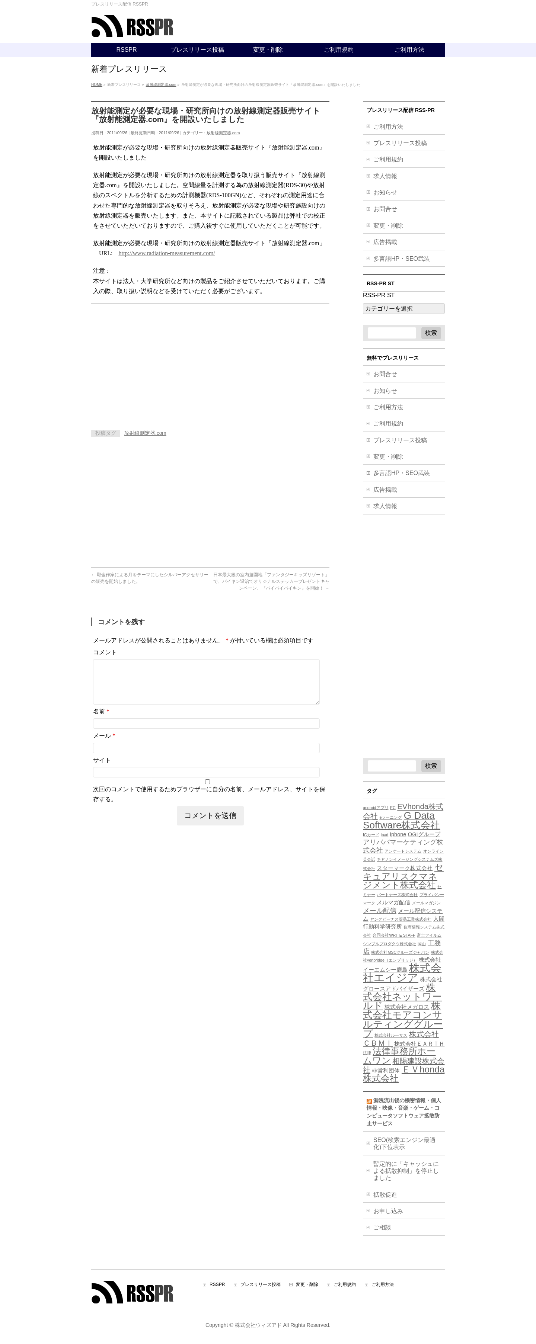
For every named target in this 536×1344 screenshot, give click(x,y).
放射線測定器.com (223, 133)
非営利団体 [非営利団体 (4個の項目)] (386, 1071)
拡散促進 (385, 1194)
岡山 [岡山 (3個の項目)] (422, 944)
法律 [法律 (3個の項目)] (367, 1052)
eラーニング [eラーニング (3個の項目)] (390, 817)
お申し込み (388, 1211)
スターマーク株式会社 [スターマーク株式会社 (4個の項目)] (405, 868)
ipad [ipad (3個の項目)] (384, 835)
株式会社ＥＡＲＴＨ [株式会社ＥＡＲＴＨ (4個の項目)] (419, 1044)
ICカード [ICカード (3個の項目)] (371, 835)
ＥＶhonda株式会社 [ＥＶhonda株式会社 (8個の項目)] (403, 1073)
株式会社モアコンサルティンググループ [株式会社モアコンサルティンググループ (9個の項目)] (403, 1019)
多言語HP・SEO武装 (401, 259)
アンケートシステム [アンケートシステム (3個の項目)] (403, 851)
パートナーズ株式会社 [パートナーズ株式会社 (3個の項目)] (397, 894)
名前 (101, 720)
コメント (105, 652)
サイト (102, 769)
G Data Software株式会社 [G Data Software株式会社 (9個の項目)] (401, 820)
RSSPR (217, 1284)
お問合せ (385, 209)
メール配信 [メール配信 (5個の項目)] (379, 910)
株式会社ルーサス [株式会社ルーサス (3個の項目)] (390, 1035)
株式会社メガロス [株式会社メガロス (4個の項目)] (407, 1007)
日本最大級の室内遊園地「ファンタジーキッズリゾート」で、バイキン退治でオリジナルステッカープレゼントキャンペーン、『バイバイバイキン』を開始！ (271, 581)
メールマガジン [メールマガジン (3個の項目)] (426, 903)
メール (104, 744)
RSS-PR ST (379, 295)
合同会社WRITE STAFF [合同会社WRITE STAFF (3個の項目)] (394, 935)
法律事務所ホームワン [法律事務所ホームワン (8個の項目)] (399, 1055)
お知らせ (385, 192)
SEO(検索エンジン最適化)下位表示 (404, 1143)
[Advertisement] (153, 364)
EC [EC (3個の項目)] (393, 807)
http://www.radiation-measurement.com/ (166, 253)
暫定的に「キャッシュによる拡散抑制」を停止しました (406, 1171)
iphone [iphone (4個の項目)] (398, 834)
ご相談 (382, 1227)
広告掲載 (385, 242)
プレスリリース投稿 (400, 143)
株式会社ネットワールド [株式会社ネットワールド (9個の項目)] (402, 996)
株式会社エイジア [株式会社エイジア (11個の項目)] (402, 973)
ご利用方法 (388, 127)
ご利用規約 (388, 159)
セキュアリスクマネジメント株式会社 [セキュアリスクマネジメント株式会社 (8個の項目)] (403, 876)
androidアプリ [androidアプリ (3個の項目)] (376, 807)
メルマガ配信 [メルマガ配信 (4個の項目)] (393, 902)
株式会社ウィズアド (258, 1325)
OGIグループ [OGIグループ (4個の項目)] (424, 834)
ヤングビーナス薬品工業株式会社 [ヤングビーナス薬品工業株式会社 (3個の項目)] (400, 919)
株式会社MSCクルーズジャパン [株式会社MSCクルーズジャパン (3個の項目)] (400, 952)
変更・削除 (388, 225)
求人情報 (385, 176)
